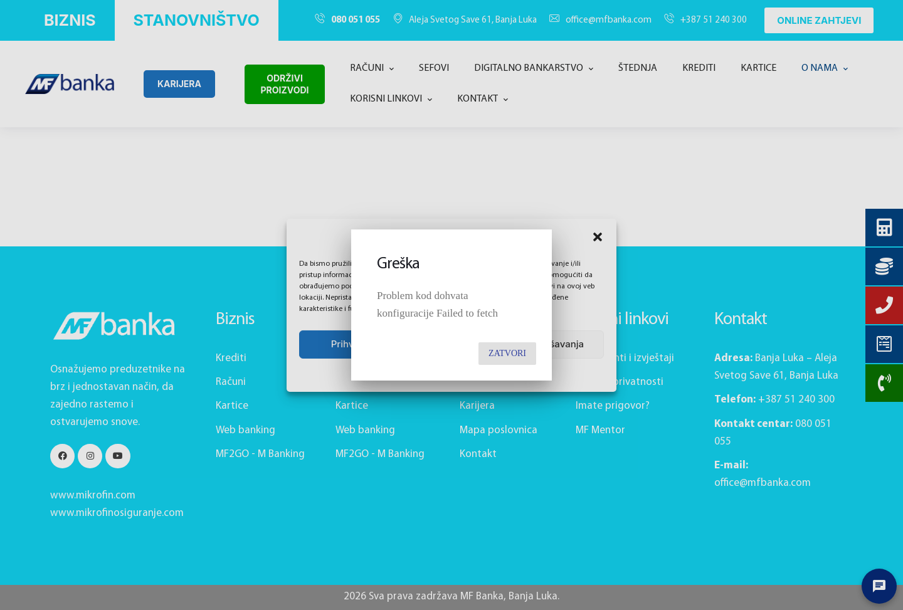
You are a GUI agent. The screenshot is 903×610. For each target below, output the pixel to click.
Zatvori (507, 353)
